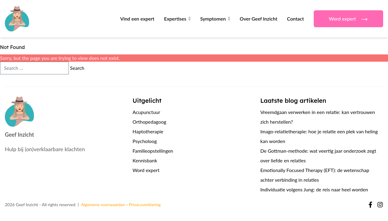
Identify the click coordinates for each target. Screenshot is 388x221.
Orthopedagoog (149, 122)
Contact (295, 18)
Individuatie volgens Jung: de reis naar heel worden (314, 189)
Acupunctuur (146, 112)
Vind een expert (137, 18)
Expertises (175, 18)
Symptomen (213, 18)
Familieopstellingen (152, 151)
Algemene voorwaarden (103, 204)
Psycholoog (144, 141)
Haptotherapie (147, 131)
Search (77, 68)
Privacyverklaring (145, 204)
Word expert (348, 19)
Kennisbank (144, 160)
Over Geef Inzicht (258, 18)
